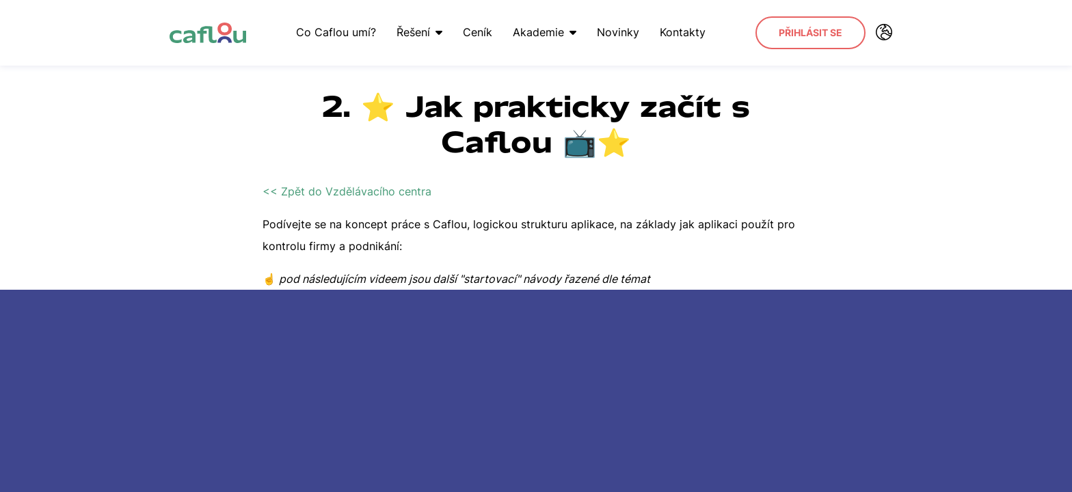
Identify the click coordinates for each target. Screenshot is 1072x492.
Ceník (477, 32)
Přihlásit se (810, 32)
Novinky (618, 32)
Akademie (544, 32)
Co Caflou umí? (336, 32)
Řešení (419, 32)
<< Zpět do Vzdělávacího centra (347, 191)
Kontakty (683, 32)
